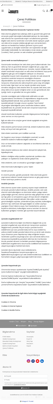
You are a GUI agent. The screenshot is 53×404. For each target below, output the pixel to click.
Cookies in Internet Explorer (11, 306)
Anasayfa (6, 26)
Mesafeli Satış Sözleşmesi (12, 341)
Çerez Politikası (8, 348)
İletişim (24, 321)
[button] (47, 11)
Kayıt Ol (29, 339)
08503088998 (7, 5)
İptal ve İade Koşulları (10, 346)
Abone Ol (25, 388)
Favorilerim (21, 326)
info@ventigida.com (42, 5)
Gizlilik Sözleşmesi (9, 339)
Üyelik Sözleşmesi (9, 344)
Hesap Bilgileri (39, 321)
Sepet (29, 346)
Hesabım (30, 344)
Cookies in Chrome (8, 302)
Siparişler (33, 326)
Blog (30, 321)
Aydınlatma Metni (20, 384)
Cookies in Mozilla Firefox (10, 310)
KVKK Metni (6, 337)
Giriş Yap (30, 341)
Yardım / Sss (14, 321)
